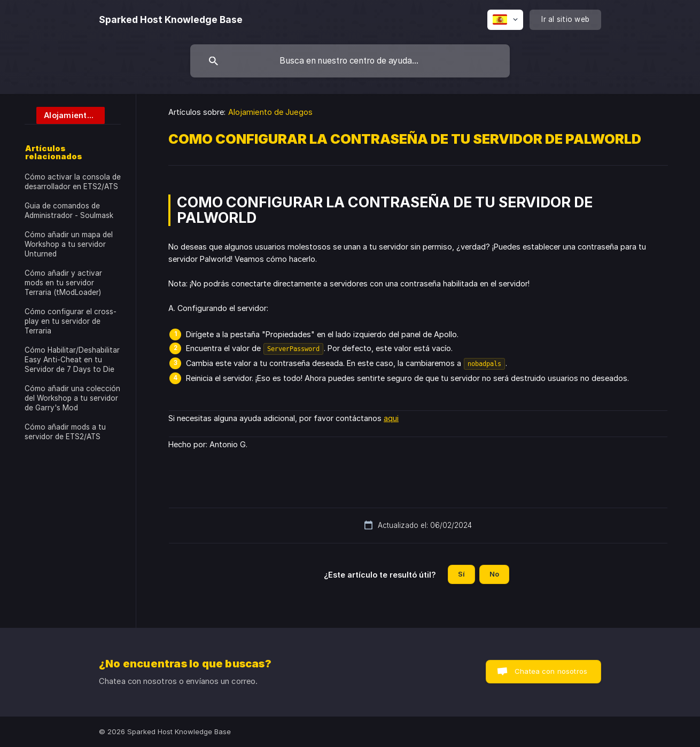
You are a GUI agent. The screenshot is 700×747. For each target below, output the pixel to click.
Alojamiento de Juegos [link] (270, 111)
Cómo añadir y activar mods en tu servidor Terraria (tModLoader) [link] (63, 283)
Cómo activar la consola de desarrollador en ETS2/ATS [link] (73, 182)
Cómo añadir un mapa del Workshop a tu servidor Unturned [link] (69, 244)
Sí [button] (461, 574)
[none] (171, 20)
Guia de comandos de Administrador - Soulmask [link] (69, 210)
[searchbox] (350, 60)
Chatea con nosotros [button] (551, 671)
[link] (65, 115)
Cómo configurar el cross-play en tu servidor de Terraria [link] (70, 321)
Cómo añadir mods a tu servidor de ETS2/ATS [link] (65, 432)
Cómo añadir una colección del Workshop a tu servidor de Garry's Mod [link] (72, 398)
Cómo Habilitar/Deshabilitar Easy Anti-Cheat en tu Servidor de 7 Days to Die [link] (72, 360)
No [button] (494, 574)
